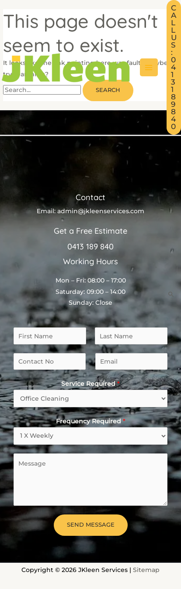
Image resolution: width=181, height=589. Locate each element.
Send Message (91, 524)
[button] (174, 67)
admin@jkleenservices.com (100, 211)
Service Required (90, 383)
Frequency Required (90, 421)
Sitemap (146, 569)
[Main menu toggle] (149, 67)
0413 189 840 (90, 247)
